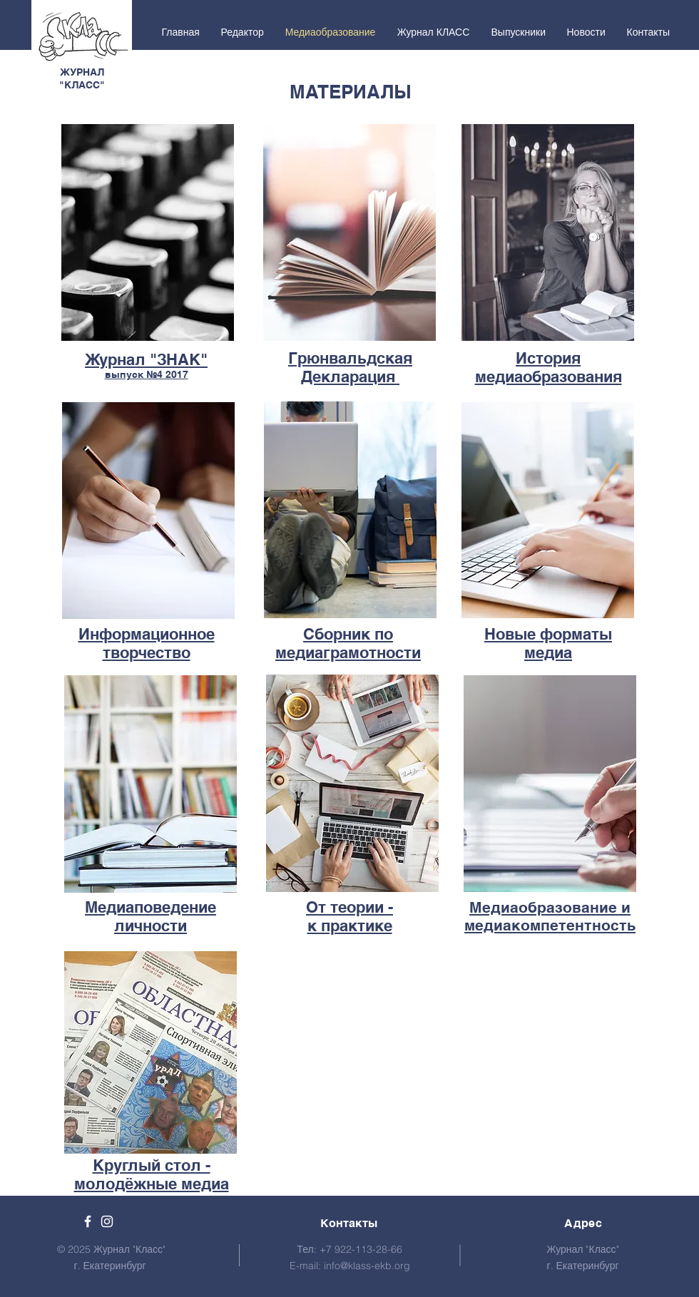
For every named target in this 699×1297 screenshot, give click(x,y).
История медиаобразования (548, 367)
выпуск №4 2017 (146, 374)
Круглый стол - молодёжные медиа (151, 1174)
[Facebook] (88, 1221)
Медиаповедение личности (150, 916)
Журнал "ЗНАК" (146, 359)
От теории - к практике (349, 916)
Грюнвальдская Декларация (350, 367)
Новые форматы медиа (548, 643)
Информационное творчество (146, 643)
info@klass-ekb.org (367, 1265)
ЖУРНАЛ (82, 72)
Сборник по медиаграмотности (348, 643)
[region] (147, 234)
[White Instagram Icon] (107, 1221)
